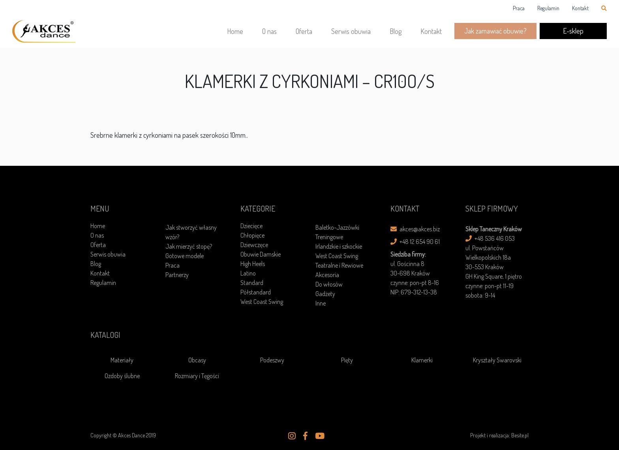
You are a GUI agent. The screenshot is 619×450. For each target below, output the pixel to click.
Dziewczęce (254, 245)
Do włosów (329, 284)
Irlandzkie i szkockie (338, 246)
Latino (248, 273)
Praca (519, 8)
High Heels (252, 264)
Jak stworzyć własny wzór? (191, 232)
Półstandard (255, 292)
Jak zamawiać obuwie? (495, 30)
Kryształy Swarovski (497, 360)
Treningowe (329, 237)
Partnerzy (177, 275)
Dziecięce (251, 226)
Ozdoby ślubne (122, 376)
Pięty (347, 360)
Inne (320, 303)
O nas (269, 31)
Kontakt (580, 8)
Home (235, 31)
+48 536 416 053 (490, 238)
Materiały (122, 360)
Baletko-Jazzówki (337, 227)
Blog (395, 31)
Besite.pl (520, 435)
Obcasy (197, 360)
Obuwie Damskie (260, 254)
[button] (292, 436)
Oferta (304, 31)
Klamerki (422, 360)
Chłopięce (252, 235)
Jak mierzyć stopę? (188, 246)
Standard (251, 283)
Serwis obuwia (351, 31)
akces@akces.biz (415, 229)
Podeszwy (272, 360)
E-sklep (573, 30)
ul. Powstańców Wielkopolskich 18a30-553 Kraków (488, 257)
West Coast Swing (261, 302)
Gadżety (325, 294)
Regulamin (548, 8)
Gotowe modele (184, 256)
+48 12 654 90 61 (415, 242)
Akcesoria (327, 275)
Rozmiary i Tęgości (197, 376)
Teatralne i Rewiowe (339, 265)
